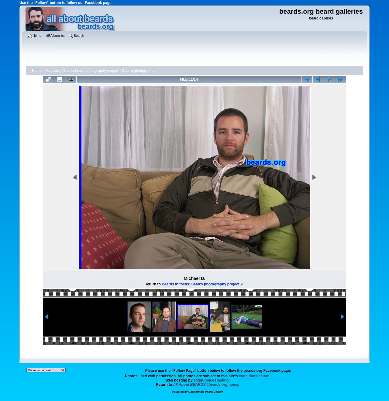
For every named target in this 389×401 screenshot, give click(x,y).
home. (206, 384)
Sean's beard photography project (90, 70)
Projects (52, 70)
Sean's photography (138, 70)
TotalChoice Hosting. (212, 380)
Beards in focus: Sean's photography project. (201, 284)
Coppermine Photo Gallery (205, 391)
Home (37, 70)
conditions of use (254, 376)
